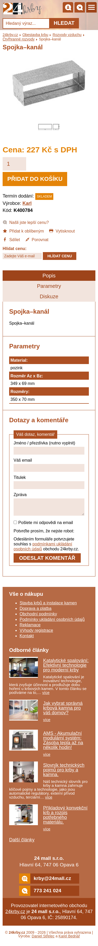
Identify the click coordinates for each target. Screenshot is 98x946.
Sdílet (11, 239)
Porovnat (36, 239)
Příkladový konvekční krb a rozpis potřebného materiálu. (65, 818)
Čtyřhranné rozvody (18, 39)
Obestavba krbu (35, 35)
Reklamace (30, 628)
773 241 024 (40, 894)
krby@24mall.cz (45, 882)
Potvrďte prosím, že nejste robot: (44, 534)
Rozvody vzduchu (67, 35)
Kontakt (27, 639)
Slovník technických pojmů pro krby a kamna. (63, 773)
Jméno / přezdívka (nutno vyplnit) (44, 443)
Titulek (20, 477)
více (46, 695)
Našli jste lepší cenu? (26, 222)
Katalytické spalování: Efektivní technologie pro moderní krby (66, 668)
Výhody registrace (36, 633)
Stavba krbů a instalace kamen (48, 606)
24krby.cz (10, 35)
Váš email (23, 460)
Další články (21, 843)
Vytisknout (62, 230)
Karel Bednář (69, 939)
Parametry (49, 286)
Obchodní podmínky (38, 617)
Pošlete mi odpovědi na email (43, 525)
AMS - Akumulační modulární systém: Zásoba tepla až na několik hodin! (63, 743)
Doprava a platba (35, 611)
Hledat (64, 23)
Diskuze (49, 296)
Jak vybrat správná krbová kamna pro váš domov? (63, 711)
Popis (48, 275)
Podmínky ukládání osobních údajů (52, 622)
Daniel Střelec (43, 939)
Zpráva (20, 494)
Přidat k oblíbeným (23, 230)
